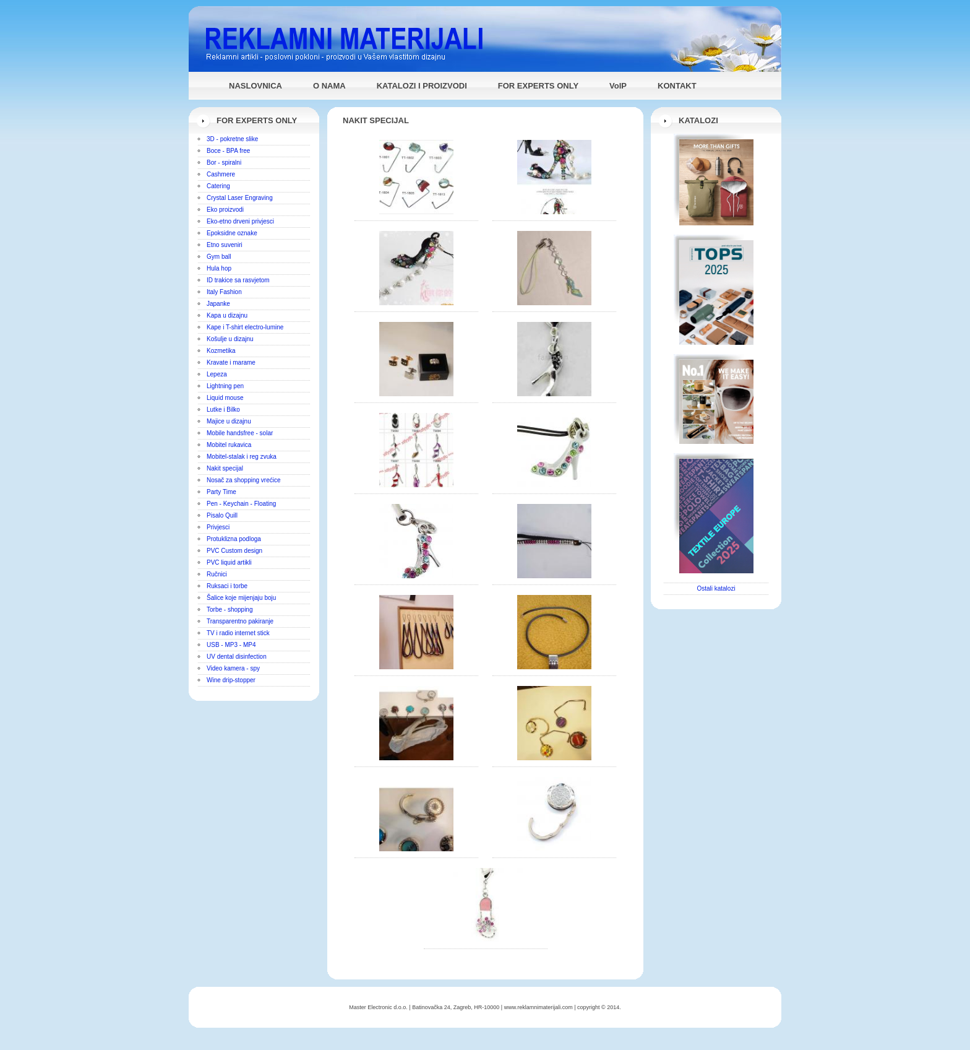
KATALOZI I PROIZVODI (422, 85)
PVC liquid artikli (229, 562)
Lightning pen (225, 386)
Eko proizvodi (225, 209)
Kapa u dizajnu (227, 315)
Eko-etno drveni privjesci (240, 221)
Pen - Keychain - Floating (241, 503)
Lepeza (217, 374)
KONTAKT (677, 85)
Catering (218, 186)
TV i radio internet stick (238, 633)
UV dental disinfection (237, 656)
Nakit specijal (225, 468)
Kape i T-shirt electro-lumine (245, 327)
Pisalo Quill (222, 515)
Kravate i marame (231, 362)
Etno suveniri (224, 244)
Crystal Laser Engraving (240, 197)
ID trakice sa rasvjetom (238, 280)
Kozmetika (221, 350)
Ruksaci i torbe (227, 586)
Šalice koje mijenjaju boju (241, 597)
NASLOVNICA (255, 85)
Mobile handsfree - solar (240, 433)
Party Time (221, 491)
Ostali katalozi (716, 588)
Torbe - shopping (230, 609)
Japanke (218, 303)
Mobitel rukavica (229, 444)
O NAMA (329, 85)
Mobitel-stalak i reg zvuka (242, 456)
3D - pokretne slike (232, 139)
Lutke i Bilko (223, 409)
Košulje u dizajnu (230, 339)
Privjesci (218, 527)
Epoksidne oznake (232, 233)
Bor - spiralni (224, 162)
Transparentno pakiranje (240, 621)
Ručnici (217, 574)
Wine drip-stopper (231, 680)
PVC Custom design (234, 550)
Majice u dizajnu (229, 421)
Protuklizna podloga (234, 539)
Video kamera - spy (233, 668)
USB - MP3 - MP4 (231, 644)
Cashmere (221, 174)
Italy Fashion (224, 292)
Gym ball (219, 256)
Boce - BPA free (228, 150)
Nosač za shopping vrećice (244, 480)
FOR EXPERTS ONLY (538, 85)
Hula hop (219, 268)
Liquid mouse (225, 397)
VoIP (618, 85)
